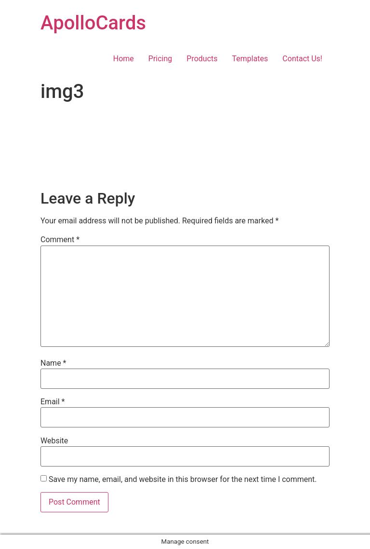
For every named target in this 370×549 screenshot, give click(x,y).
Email (52, 402)
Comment (59, 240)
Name (53, 363)
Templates (250, 58)
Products (201, 58)
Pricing (160, 58)
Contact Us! (302, 58)
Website (54, 441)
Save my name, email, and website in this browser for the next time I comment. (183, 479)
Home (123, 58)
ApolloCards (93, 23)
